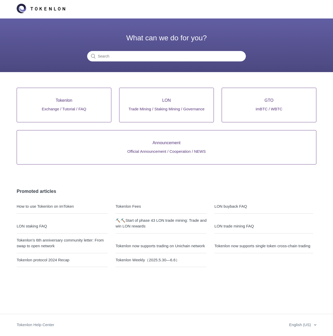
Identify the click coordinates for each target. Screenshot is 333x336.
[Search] (166, 56)
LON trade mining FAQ (234, 226)
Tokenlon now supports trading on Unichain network (160, 246)
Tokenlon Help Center (35, 324)
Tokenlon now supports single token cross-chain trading (262, 246)
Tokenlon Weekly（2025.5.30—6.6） (148, 260)
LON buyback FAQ (230, 206)
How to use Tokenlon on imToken (45, 206)
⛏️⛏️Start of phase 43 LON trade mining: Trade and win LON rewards (161, 223)
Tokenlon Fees (128, 206)
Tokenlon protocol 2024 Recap (43, 260)
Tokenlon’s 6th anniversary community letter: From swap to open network (60, 243)
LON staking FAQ (32, 226)
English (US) (300, 324)
